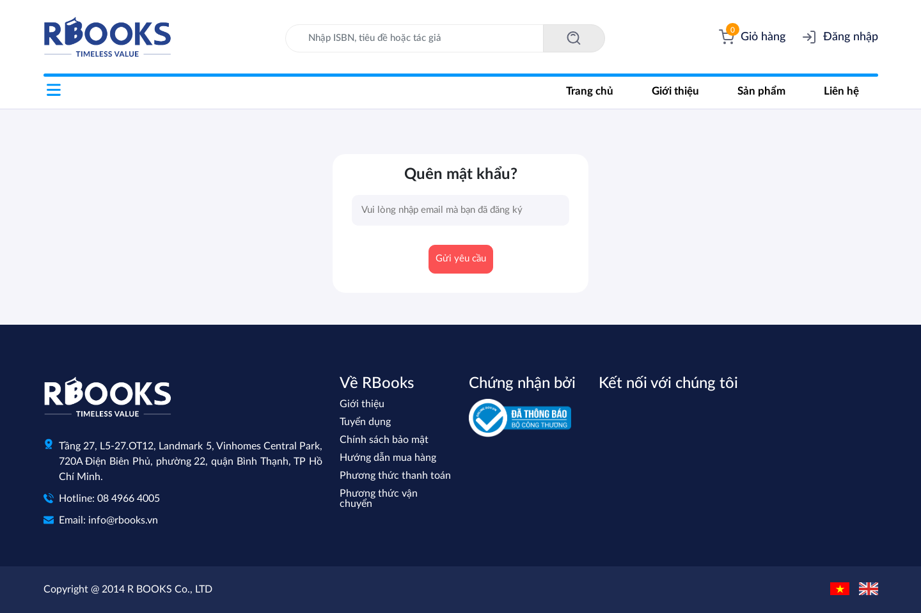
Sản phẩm (761, 91)
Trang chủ (589, 91)
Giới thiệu (675, 91)
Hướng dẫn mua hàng (388, 458)
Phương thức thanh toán (395, 475)
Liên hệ (841, 91)
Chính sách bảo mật (384, 440)
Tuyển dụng (365, 422)
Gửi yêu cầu (461, 258)
